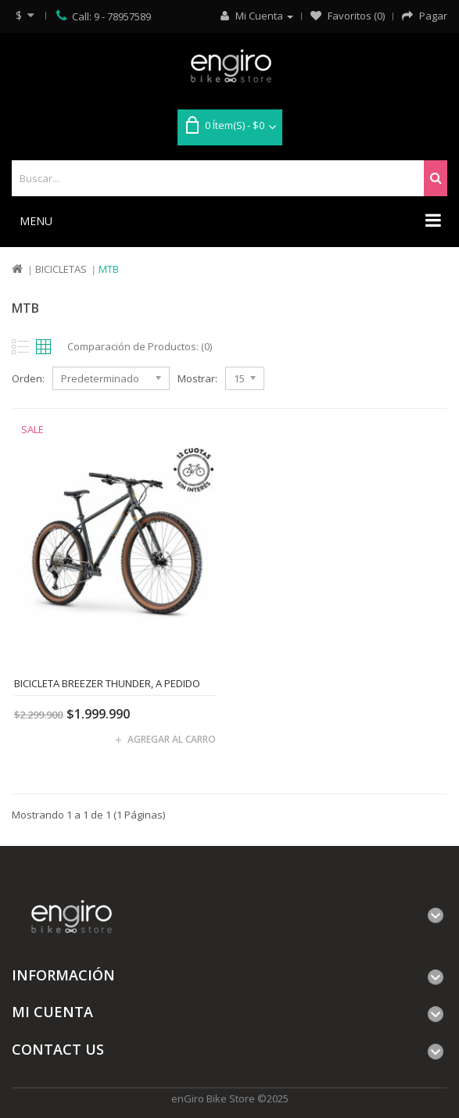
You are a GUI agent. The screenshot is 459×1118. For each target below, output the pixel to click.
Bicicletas (61, 269)
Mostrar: (197, 378)
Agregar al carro (171, 739)
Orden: (28, 378)
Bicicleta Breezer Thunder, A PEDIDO (107, 683)
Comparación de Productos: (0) (139, 346)
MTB (109, 269)
